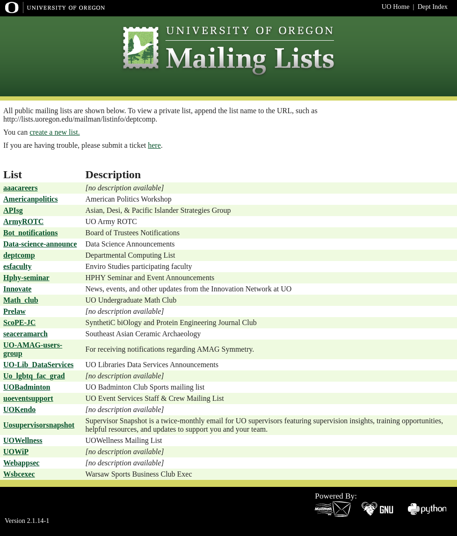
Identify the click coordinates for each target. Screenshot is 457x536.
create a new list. (54, 132)
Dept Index (433, 6)
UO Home (396, 6)
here (154, 145)
